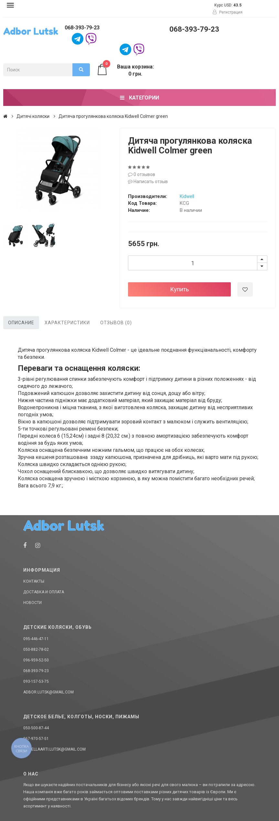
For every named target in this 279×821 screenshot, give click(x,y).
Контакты (33, 581)
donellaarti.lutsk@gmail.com (54, 749)
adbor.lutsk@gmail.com (48, 692)
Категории (139, 98)
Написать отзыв (148, 181)
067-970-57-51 (36, 738)
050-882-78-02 (36, 649)
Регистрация (227, 12)
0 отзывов (141, 174)
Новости (32, 602)
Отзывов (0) (116, 322)
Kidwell (187, 196)
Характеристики (67, 322)
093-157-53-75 (36, 681)
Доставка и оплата (43, 592)
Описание (21, 322)
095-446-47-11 (36, 639)
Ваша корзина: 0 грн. (125, 70)
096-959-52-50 (36, 660)
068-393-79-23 (82, 28)
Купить (179, 289)
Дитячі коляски (32, 116)
